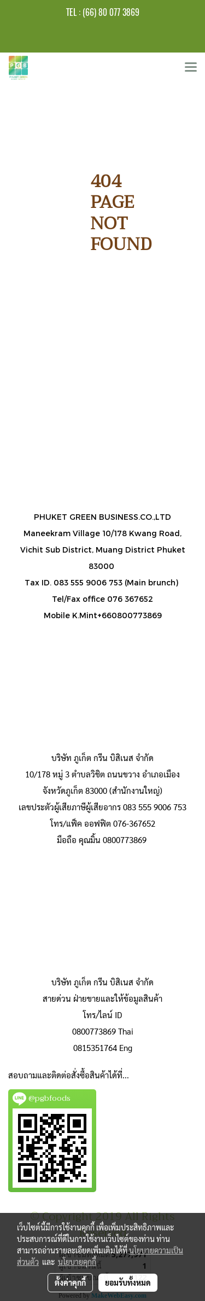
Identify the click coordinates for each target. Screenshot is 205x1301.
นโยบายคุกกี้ (77, 1262)
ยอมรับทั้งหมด (128, 1282)
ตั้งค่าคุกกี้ (70, 1282)
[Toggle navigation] (191, 68)
